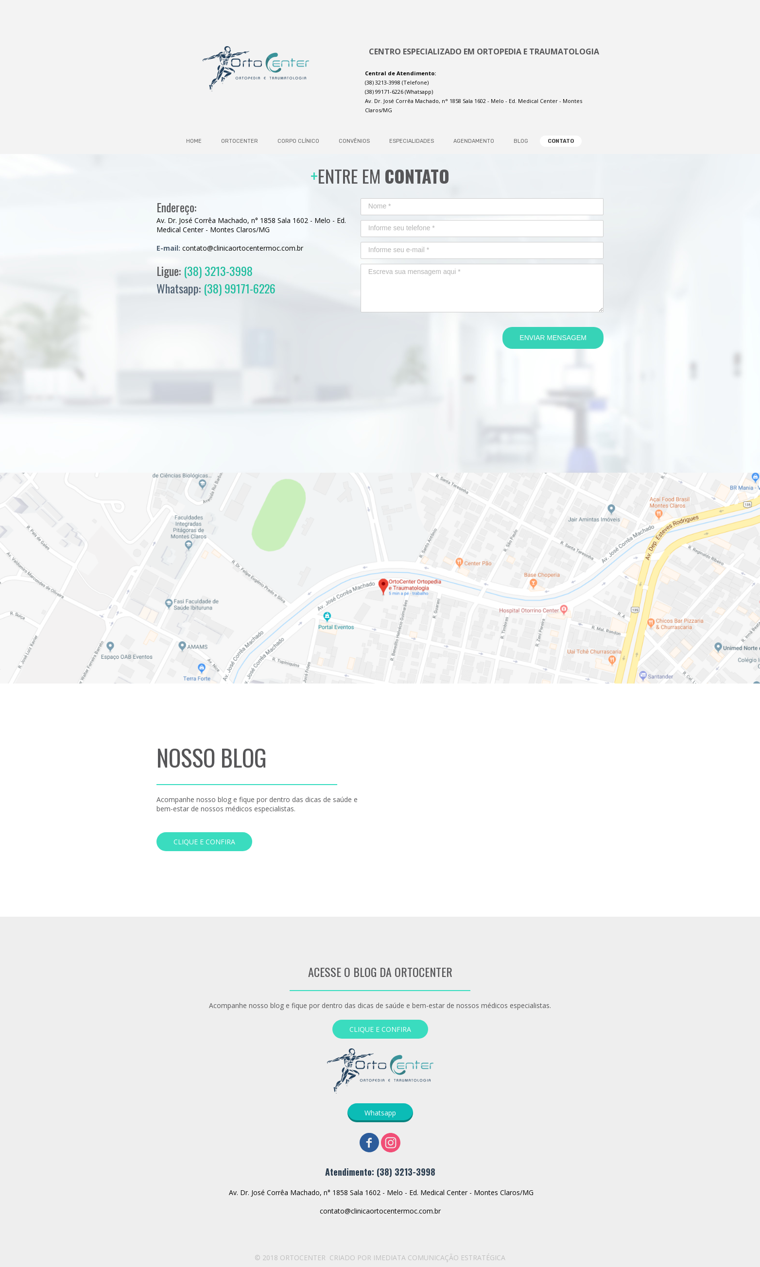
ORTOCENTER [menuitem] (239, 141)
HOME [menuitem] (194, 141)
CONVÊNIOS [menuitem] (354, 141)
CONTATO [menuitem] (561, 141)
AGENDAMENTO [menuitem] (473, 141)
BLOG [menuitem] (521, 141)
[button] (204, 841)
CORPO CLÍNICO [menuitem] (298, 141)
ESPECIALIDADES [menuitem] (411, 141)
